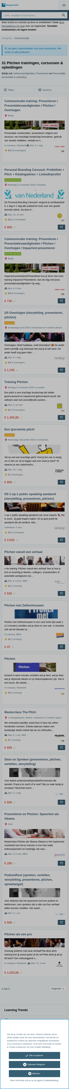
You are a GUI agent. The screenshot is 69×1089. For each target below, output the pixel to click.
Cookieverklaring (50, 1080)
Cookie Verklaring (42, 1047)
